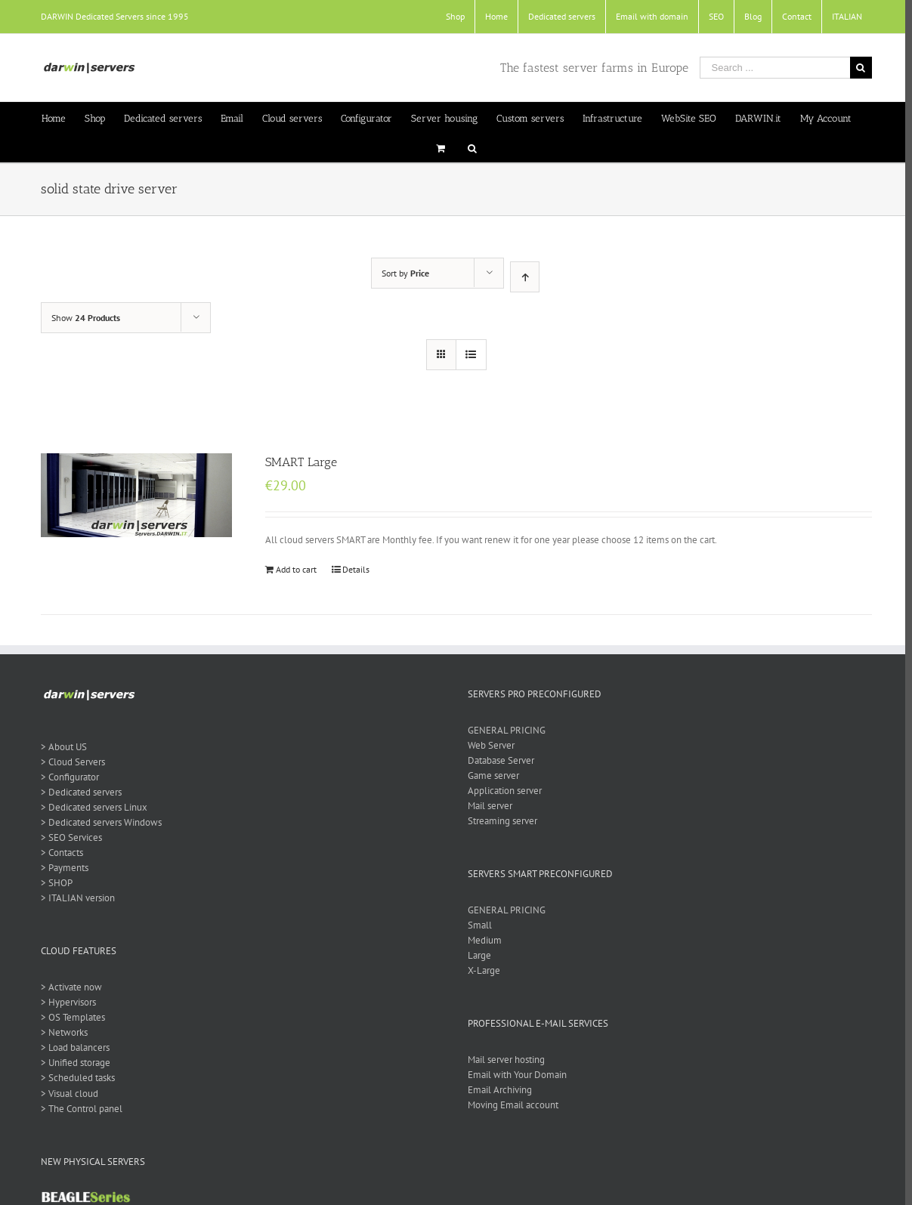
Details (352, 569)
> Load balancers (71, 1047)
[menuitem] (451, 16)
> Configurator (66, 777)
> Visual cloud (65, 1093)
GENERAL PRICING (503, 730)
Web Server (487, 745)
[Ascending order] (521, 276)
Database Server (497, 760)
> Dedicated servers (77, 792)
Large (475, 955)
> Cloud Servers (69, 761)
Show (82, 317)
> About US (60, 746)
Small (476, 925)
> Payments (61, 867)
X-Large (480, 970)
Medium (481, 940)
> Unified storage (72, 1062)
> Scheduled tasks (74, 1077)
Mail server (486, 805)
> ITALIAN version (74, 897)
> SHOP (53, 882)
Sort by (402, 273)
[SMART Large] (132, 495)
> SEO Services (67, 837)
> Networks (60, 1032)
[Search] (468, 147)
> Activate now (67, 987)
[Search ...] (771, 68)
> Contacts (58, 852)
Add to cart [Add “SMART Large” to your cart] (292, 569)
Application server (501, 790)
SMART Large (297, 462)
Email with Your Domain (513, 1074)
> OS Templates (69, 1017)
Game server (489, 775)
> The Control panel (78, 1108)
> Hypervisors (64, 1002)
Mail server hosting (502, 1059)
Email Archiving (496, 1089)
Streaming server (498, 820)
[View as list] (467, 354)
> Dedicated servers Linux (90, 807)
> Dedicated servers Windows (97, 822)
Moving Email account (509, 1104)
